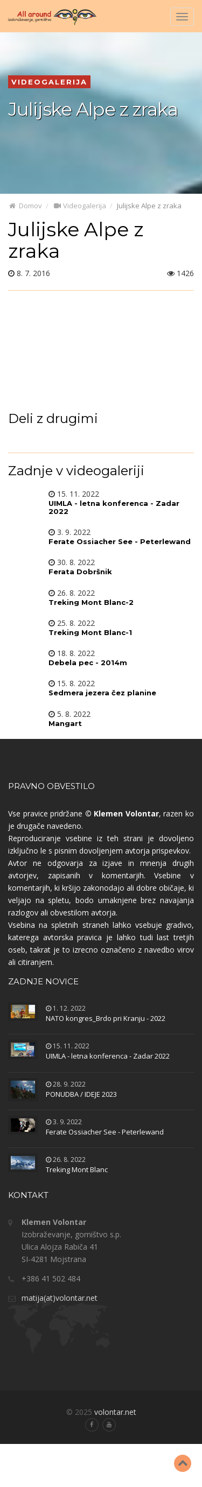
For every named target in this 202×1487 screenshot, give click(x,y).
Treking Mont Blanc (77, 1169)
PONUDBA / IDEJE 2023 (81, 1094)
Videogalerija (80, 205)
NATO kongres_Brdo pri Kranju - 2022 (105, 1018)
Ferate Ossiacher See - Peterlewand (105, 1132)
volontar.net (115, 1412)
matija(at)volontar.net (59, 1298)
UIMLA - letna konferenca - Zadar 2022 (108, 1056)
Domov (25, 205)
